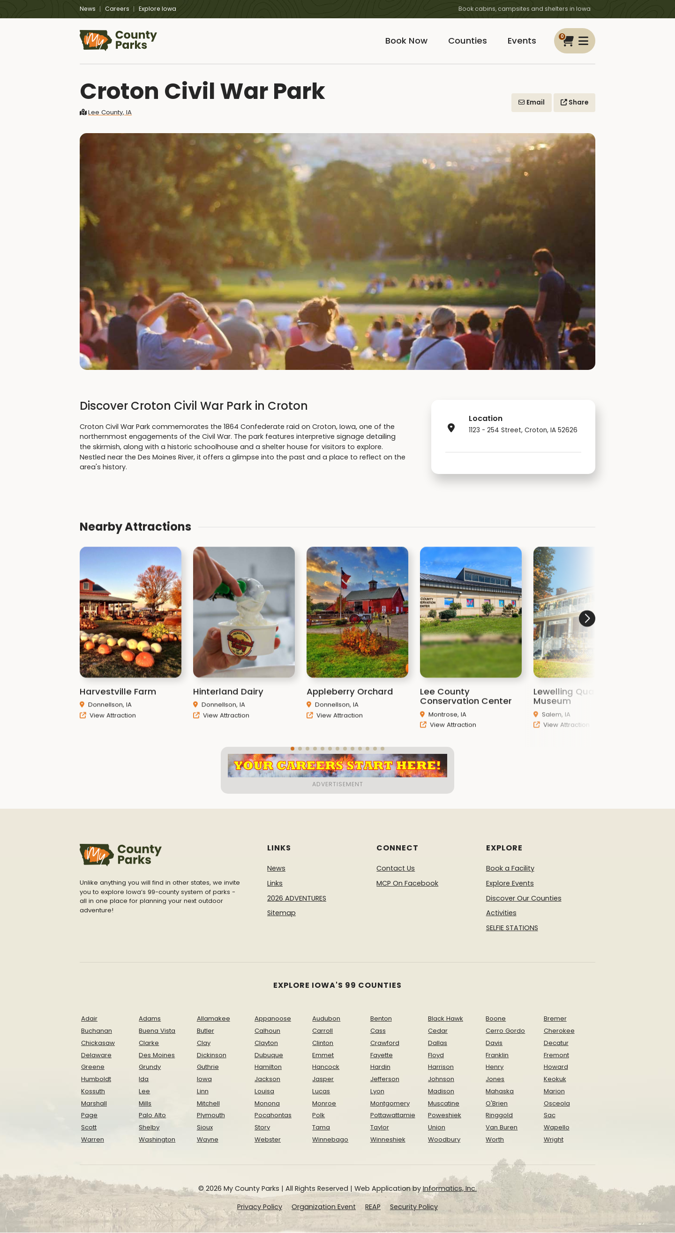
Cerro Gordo (505, 1030)
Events (522, 41)
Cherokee (559, 1030)
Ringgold (499, 1115)
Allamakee (213, 1019)
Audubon (326, 1019)
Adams (150, 1019)
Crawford (384, 1042)
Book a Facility (510, 868)
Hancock (325, 1067)
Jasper (323, 1079)
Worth (495, 1139)
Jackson (267, 1079)
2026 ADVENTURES (296, 898)
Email (531, 102)
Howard (556, 1067)
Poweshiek (444, 1115)
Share (574, 102)
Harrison (441, 1067)
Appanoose (273, 1019)
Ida (144, 1079)
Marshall (94, 1103)
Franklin (497, 1055)
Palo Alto (152, 1115)
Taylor (379, 1127)
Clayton (266, 1042)
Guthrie (208, 1067)
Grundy (150, 1067)
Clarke (149, 1042)
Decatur (556, 1042)
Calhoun (267, 1030)
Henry (494, 1067)
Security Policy (414, 1207)
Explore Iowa (157, 9)
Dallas (437, 1042)
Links (275, 883)
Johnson (441, 1079)
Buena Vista (157, 1030)
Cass (378, 1030)
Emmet (323, 1055)
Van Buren (502, 1127)
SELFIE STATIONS (512, 927)
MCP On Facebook (407, 883)
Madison (441, 1091)
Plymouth (211, 1115)
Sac (549, 1115)
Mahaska (500, 1091)
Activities (501, 913)
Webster (268, 1139)
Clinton (322, 1042)
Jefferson (384, 1079)
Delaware (96, 1055)
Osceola (557, 1103)
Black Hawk (445, 1019)
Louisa (264, 1091)
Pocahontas (273, 1115)
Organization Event (324, 1207)
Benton (381, 1019)
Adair (89, 1019)
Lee (144, 1091)
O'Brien (497, 1103)
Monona (267, 1103)
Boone (496, 1019)
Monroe (324, 1103)
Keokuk (555, 1079)
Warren (92, 1139)
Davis (494, 1042)
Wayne (207, 1139)
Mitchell (208, 1103)
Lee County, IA (106, 112)
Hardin (380, 1067)
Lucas (321, 1091)
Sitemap (281, 913)
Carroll (322, 1030)
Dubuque (269, 1055)
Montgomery (390, 1103)
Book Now (406, 41)
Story (262, 1127)
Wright (553, 1139)
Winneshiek (387, 1139)
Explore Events (510, 883)
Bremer (555, 1019)
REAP (373, 1207)
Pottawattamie (392, 1115)
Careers (117, 9)
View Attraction (108, 728)
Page (89, 1115)
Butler (205, 1030)
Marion (554, 1091)
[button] (560, 654)
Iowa (204, 1079)
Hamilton (268, 1067)
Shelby (149, 1127)
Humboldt (96, 1079)
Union (436, 1127)
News (88, 9)
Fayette (381, 1055)
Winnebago (330, 1139)
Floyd (436, 1055)
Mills (145, 1103)
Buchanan (96, 1030)
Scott (89, 1127)
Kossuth (93, 1091)
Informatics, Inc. (450, 1188)
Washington (157, 1139)
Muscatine (443, 1103)
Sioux (205, 1127)
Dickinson (211, 1055)
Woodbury (444, 1139)
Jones (495, 1079)
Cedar (438, 1030)
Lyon (377, 1091)
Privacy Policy (259, 1207)
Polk (318, 1115)
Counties (467, 41)
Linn (203, 1091)
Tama (321, 1127)
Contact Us (395, 868)
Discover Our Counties (524, 898)
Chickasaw (98, 1042)
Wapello (557, 1127)
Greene (93, 1067)
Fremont (556, 1055)
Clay (203, 1042)
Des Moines (157, 1055)
